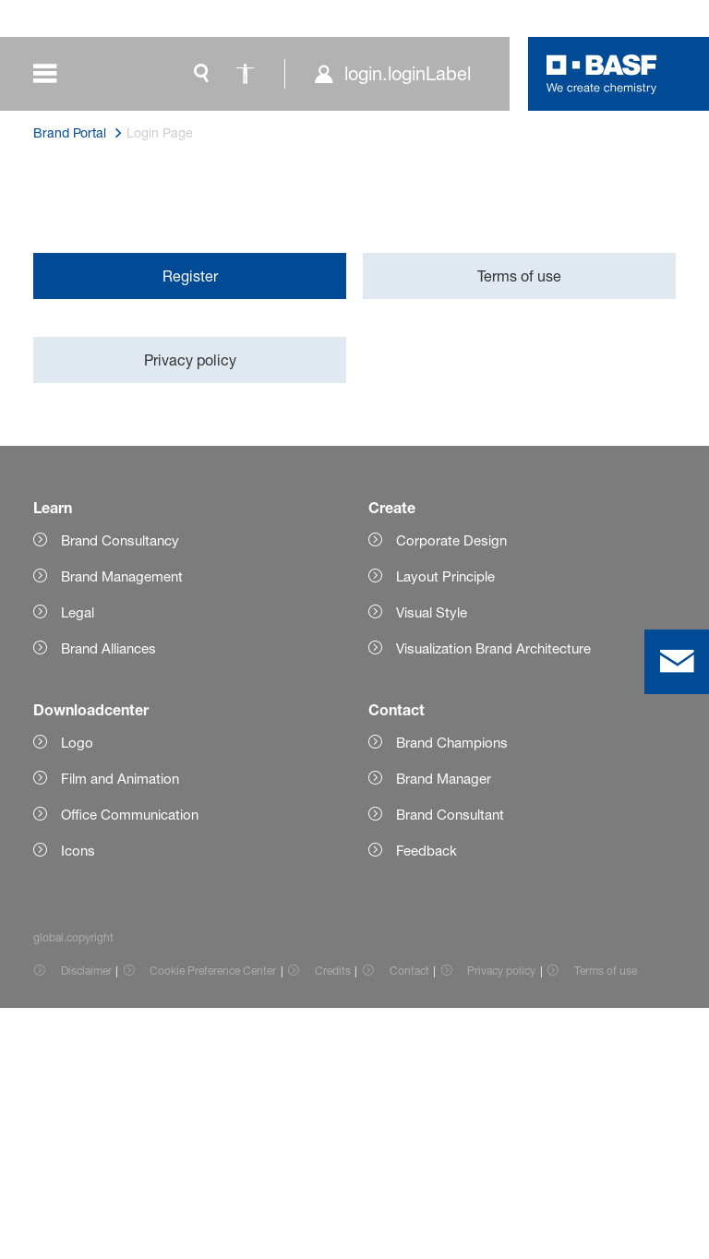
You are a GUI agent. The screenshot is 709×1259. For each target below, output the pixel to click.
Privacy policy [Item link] (501, 1222)
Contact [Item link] (409, 1222)
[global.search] (201, 74)
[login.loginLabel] (392, 74)
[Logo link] (602, 74)
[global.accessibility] (245, 74)
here (205, 326)
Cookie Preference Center (213, 1222)
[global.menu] (57, 74)
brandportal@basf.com (135, 638)
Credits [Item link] (333, 1222)
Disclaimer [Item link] (86, 1222)
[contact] (676, 662)
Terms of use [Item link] (605, 1222)
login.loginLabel (407, 74)
